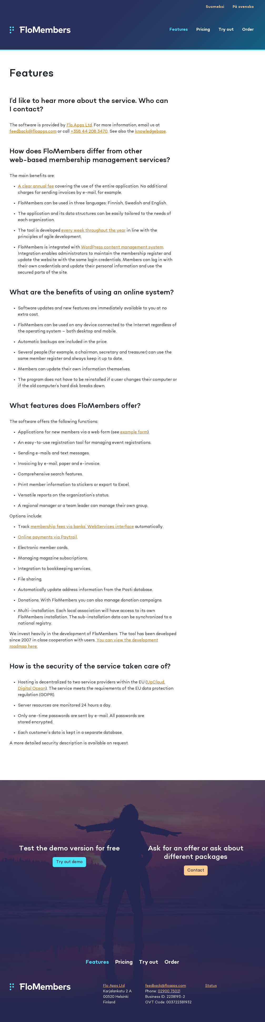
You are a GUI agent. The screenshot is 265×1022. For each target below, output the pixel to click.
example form (133, 432)
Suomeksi (215, 7)
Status (211, 986)
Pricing (203, 30)
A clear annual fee (36, 186)
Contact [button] (195, 870)
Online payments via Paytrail (47, 537)
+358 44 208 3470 (89, 131)
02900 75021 (169, 991)
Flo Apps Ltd (79, 125)
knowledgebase (150, 131)
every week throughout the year (93, 231)
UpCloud (155, 682)
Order (248, 30)
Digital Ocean (32, 689)
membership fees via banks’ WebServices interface (82, 527)
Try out (226, 30)
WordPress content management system (122, 247)
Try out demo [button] (69, 862)
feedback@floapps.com (33, 131)
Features (178, 30)
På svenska (243, 7)
